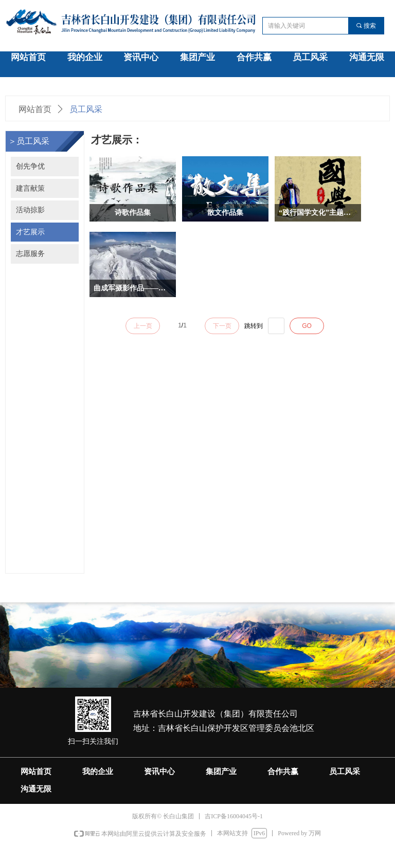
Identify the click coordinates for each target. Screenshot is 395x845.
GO (307, 325)
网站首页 (35, 109)
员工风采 (85, 109)
